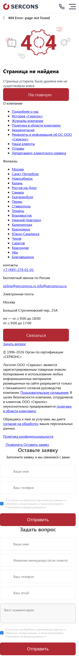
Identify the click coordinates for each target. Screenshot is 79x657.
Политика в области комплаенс (36, 125)
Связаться (36, 335)
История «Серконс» (27, 116)
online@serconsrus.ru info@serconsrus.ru (35, 285)
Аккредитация (23, 129)
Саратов (18, 243)
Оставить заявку (36, 444)
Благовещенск (23, 256)
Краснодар (20, 247)
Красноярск (21, 229)
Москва (18, 169)
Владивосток (22, 215)
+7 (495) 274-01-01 (18, 269)
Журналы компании (27, 120)
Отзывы (18, 148)
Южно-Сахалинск (26, 233)
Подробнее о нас (25, 111)
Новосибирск (22, 178)
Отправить (38, 519)
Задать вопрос (14, 343)
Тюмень (18, 210)
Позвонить (11, 444)
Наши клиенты (23, 143)
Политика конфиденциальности (28, 436)
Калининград (22, 224)
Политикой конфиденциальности (26, 507)
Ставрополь (21, 206)
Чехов (16, 238)
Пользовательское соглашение (44, 392)
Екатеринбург (22, 196)
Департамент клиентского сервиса (39, 153)
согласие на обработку (21, 423)
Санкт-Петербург (25, 173)
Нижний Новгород (26, 220)
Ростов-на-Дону (24, 187)
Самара (18, 192)
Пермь (17, 201)
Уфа (15, 252)
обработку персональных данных (43, 500)
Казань (17, 183)
